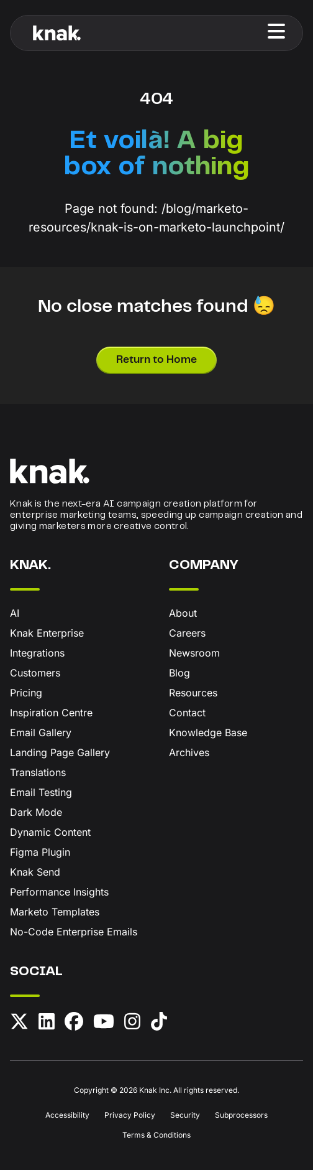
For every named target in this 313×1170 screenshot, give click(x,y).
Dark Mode (36, 812)
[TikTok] (159, 1023)
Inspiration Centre (51, 712)
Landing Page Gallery (60, 752)
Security (185, 1115)
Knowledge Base (208, 732)
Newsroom (194, 653)
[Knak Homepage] (57, 33)
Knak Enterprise (47, 633)
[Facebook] (74, 1023)
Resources (193, 692)
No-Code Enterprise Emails (73, 931)
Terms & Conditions (156, 1135)
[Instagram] (132, 1023)
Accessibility (67, 1115)
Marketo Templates (54, 912)
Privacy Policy (129, 1115)
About (183, 613)
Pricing (26, 692)
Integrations (37, 653)
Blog (179, 673)
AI (14, 613)
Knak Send (35, 872)
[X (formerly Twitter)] (19, 1023)
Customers (35, 673)
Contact (187, 712)
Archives (189, 752)
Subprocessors (241, 1115)
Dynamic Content (50, 832)
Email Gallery (40, 732)
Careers (187, 633)
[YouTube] (103, 1023)
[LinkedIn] (47, 1023)
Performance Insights (59, 892)
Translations (38, 772)
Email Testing (41, 792)
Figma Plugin (40, 852)
